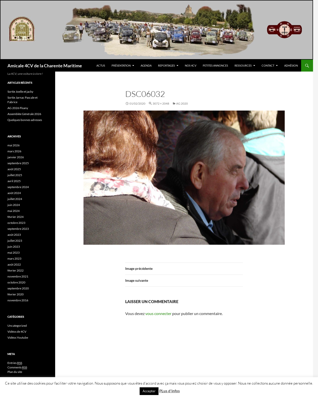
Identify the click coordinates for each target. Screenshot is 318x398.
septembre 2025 (18, 163)
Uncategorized (17, 325)
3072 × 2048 (161, 103)
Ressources (243, 65)
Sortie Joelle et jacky (20, 91)
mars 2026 (14, 151)
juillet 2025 (14, 175)
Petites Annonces (215, 65)
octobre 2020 (16, 282)
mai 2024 (13, 211)
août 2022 (14, 264)
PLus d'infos (169, 391)
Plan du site (14, 372)
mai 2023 (13, 252)
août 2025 (14, 169)
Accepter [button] (149, 391)
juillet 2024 (14, 199)
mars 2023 (14, 258)
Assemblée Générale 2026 (24, 114)
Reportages (166, 65)
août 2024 (14, 193)
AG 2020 (182, 103)
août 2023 (14, 235)
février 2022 (15, 270)
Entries (14, 363)
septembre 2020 (18, 288)
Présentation (121, 65)
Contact (268, 65)
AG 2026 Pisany (17, 108)
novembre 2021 (17, 276)
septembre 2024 (18, 187)
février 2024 (15, 217)
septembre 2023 (18, 229)
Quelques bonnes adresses (24, 120)
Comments (17, 367)
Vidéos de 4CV (16, 331)
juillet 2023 (14, 240)
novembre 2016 (17, 300)
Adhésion (291, 65)
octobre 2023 (16, 223)
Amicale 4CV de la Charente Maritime (44, 65)
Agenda (146, 65)
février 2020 (15, 294)
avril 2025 (14, 181)
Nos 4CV (190, 65)
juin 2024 (13, 205)
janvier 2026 (15, 157)
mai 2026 (13, 145)
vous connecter (158, 313)
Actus (100, 65)
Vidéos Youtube (17, 337)
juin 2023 (13, 246)
